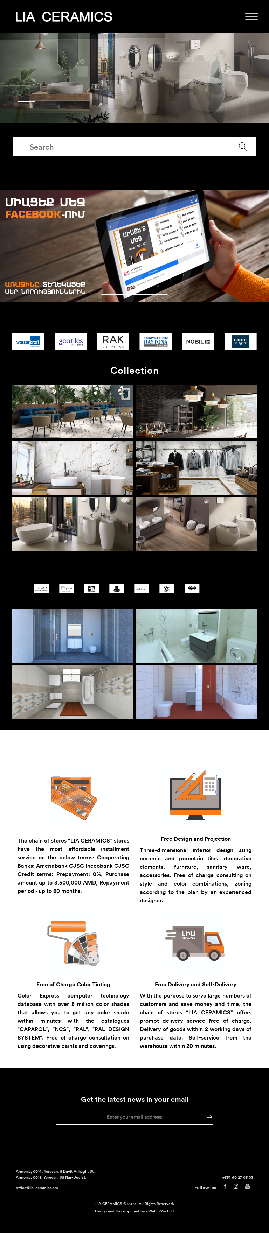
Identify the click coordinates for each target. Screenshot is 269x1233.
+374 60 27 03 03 (237, 1186)
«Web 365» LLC (160, 1219)
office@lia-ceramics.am (37, 1196)
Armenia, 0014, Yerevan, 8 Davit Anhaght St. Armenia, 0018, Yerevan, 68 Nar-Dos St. (55, 1183)
